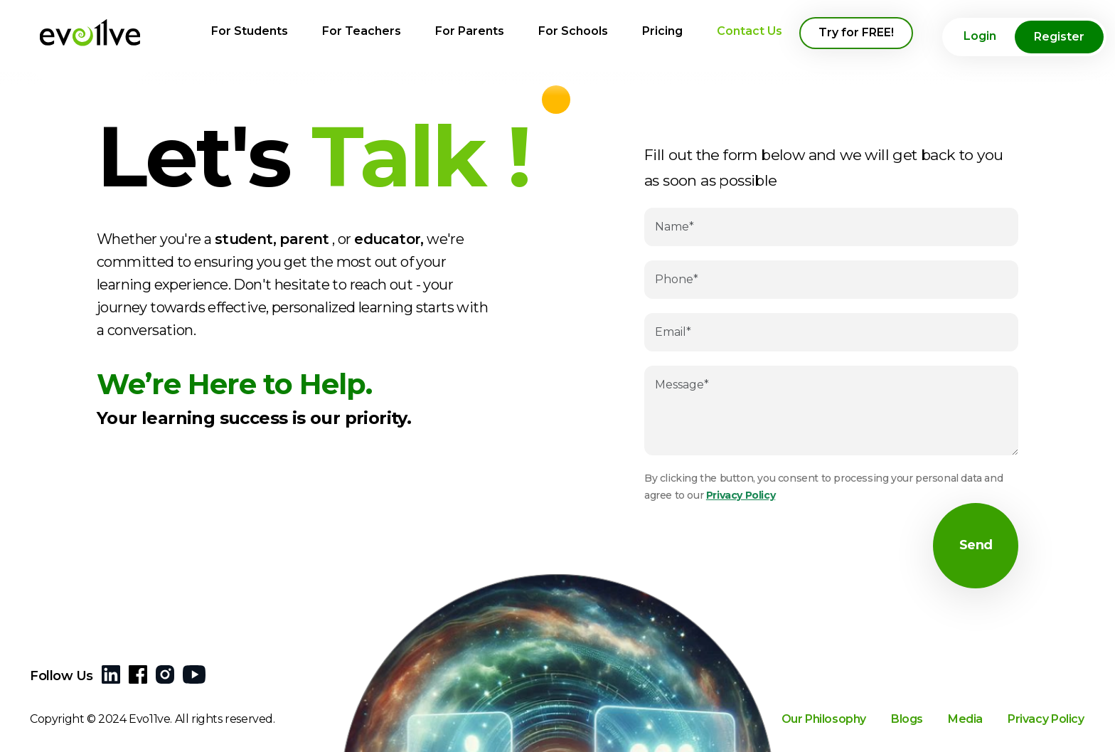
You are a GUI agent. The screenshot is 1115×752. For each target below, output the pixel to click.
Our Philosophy (823, 724)
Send (976, 546)
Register (1059, 36)
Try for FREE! (856, 32)
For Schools (573, 31)
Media (965, 724)
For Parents (469, 31)
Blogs (907, 724)
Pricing (662, 31)
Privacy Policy (740, 495)
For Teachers (361, 31)
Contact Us (749, 31)
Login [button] (980, 36)
